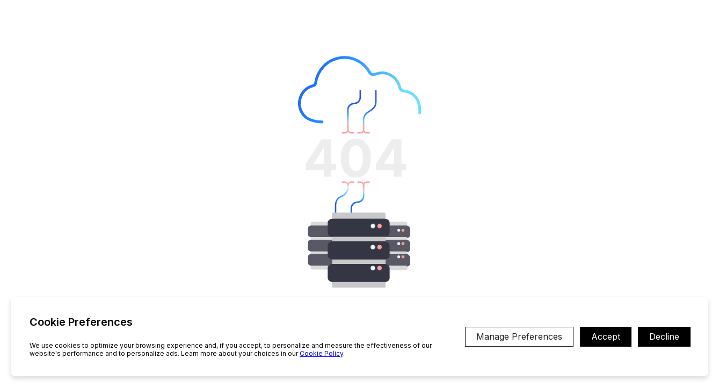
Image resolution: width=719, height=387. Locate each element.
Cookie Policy (321, 353)
